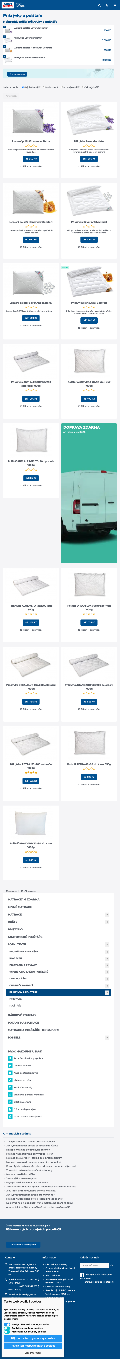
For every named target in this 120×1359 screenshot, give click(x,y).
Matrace (15, 914)
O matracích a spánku (17, 1133)
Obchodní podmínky (56, 1264)
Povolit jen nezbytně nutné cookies (32, 1345)
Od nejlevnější (70, 87)
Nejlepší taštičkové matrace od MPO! (27, 1182)
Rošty (12, 922)
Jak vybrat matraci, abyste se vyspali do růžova (32, 1145)
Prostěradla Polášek (23, 951)
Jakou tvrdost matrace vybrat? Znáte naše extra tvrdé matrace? (41, 1186)
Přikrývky (15, 999)
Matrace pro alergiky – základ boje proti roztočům (34, 1157)
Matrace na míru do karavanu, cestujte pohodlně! (33, 1162)
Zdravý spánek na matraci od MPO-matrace (30, 1141)
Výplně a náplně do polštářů (28, 971)
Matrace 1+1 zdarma (23, 899)
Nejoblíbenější (31, 87)
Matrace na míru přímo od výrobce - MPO (29, 1153)
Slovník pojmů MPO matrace (60, 1290)
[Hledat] (99, 5)
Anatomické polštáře (25, 937)
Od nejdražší (90, 87)
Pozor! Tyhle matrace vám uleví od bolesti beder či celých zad (41, 1166)
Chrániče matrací (21, 985)
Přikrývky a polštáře (23, 992)
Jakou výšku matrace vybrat (21, 1178)
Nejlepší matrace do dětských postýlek (28, 1149)
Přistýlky (15, 929)
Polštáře (15, 1005)
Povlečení (15, 958)
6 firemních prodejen (25, 1109)
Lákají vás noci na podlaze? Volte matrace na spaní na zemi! (39, 1202)
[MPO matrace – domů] (8, 5)
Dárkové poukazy (22, 1015)
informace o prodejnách (23, 1244)
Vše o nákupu (52, 1275)
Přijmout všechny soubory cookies (33, 1338)
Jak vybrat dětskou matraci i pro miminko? (30, 1194)
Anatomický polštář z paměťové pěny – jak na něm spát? (38, 1207)
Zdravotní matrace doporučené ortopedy (29, 1170)
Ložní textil (17, 944)
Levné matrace (20, 907)
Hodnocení (50, 87)
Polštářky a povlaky (23, 965)
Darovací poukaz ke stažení (97, 1282)
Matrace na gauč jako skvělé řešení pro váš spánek (34, 1198)
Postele (14, 1037)
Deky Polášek (18, 978)
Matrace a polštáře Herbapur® (33, 1030)
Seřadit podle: (11, 87)
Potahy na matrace (23, 1022)
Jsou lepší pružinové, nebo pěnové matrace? (31, 1190)
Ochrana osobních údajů (58, 1286)
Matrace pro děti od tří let (20, 1174)
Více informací (33, 1352)
